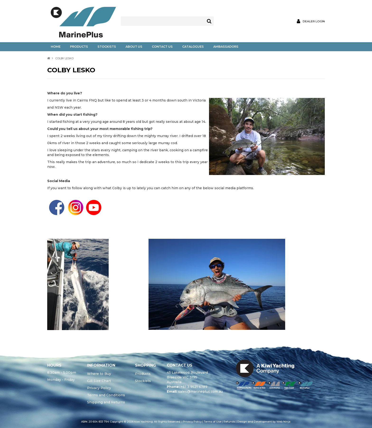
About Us (134, 46)
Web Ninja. (283, 421)
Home (55, 46)
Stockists (107, 46)
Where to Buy (99, 374)
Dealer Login (314, 21)
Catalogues (193, 46)
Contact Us (162, 46)
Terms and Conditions (106, 395)
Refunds (229, 421)
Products (79, 46)
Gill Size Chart (99, 381)
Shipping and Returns (106, 402)
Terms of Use (212, 421)
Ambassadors (225, 46)
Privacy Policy (99, 388)
